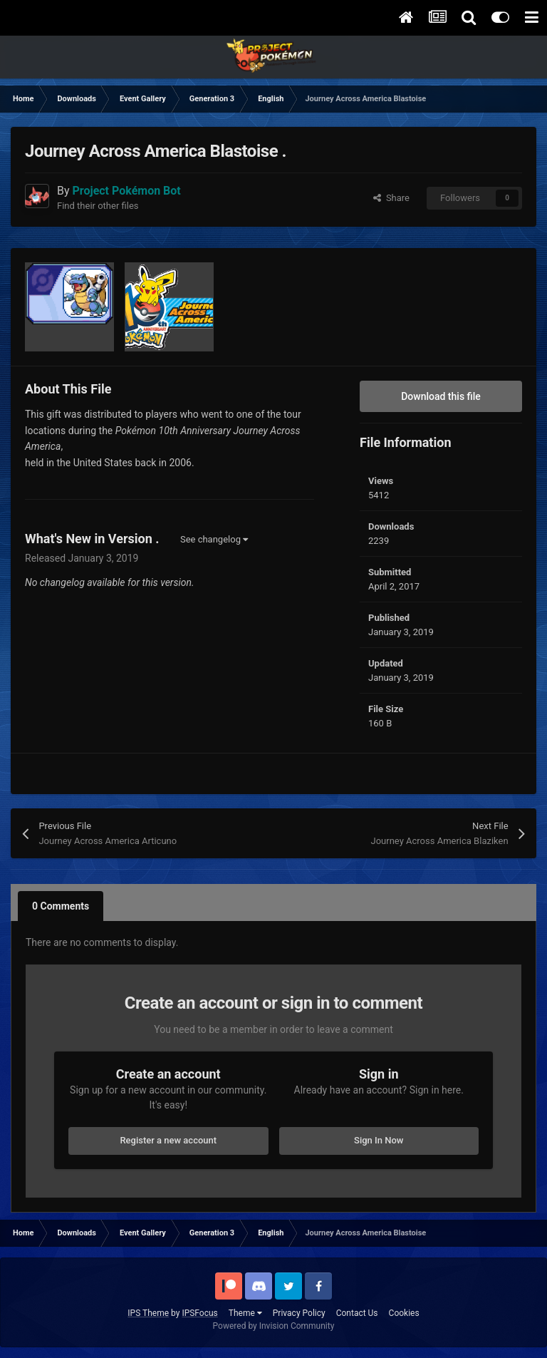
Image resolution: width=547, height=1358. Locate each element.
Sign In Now (378, 1140)
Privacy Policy (299, 1313)
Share (391, 197)
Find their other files (98, 205)
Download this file (441, 396)
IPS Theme (148, 1313)
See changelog (214, 539)
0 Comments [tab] (60, 906)
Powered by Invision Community (274, 1326)
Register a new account (168, 1140)
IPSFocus (199, 1313)
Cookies (404, 1313)
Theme (245, 1313)
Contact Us (357, 1313)
